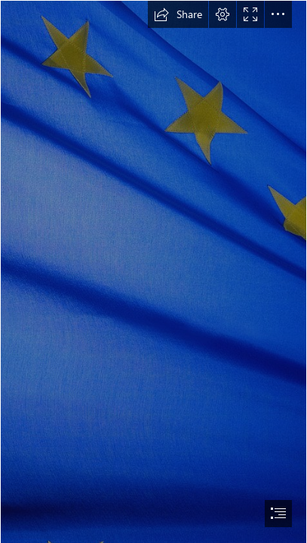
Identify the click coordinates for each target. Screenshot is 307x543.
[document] (153, 271)
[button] (178, 14)
